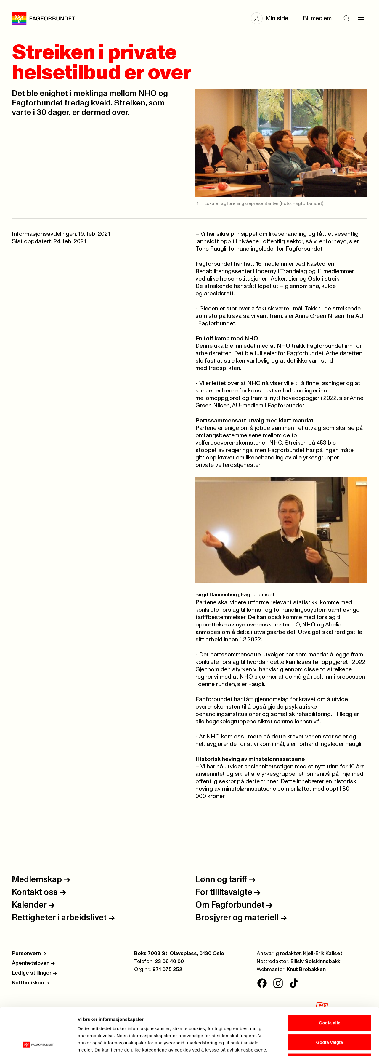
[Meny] (361, 18)
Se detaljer (318, 1044)
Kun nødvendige (329, 1017)
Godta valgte (329, 997)
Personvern (29, 953)
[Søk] (346, 18)
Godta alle (330, 978)
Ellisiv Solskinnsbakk (315, 961)
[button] (272, 18)
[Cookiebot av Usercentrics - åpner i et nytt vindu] (38, 1044)
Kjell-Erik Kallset (322, 953)
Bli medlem (317, 18)
